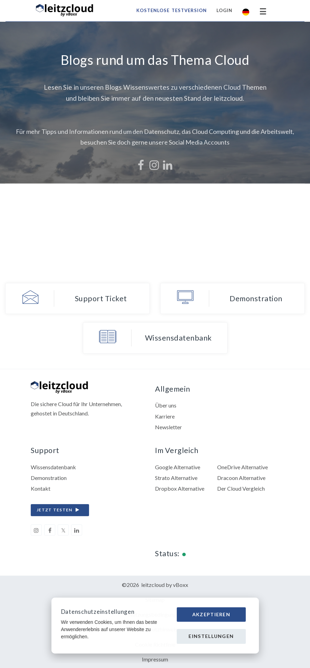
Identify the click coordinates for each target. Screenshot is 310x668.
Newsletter (168, 427)
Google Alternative (177, 467)
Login (224, 10)
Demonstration (49, 477)
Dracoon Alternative (241, 477)
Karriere (165, 416)
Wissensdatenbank (53, 467)
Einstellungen (211, 636)
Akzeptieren (211, 614)
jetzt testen (60, 510)
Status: (167, 553)
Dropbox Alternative (179, 488)
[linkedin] (76, 530)
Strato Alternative (176, 477)
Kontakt (40, 488)
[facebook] (49, 530)
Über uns (165, 405)
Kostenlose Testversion (171, 10)
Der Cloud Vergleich (241, 488)
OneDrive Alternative (242, 467)
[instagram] (36, 530)
